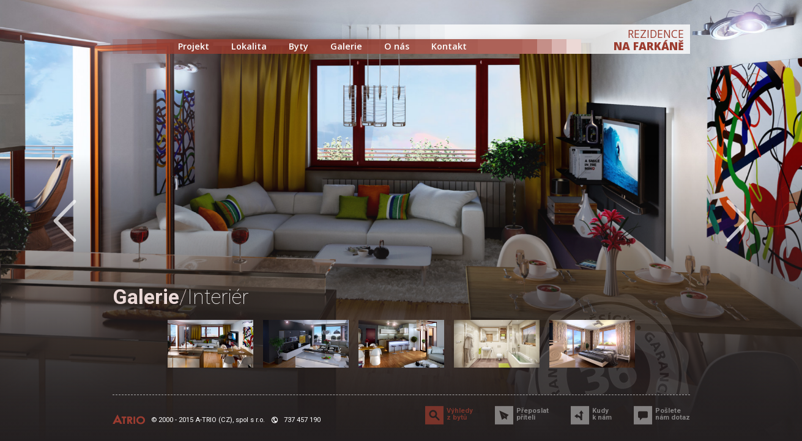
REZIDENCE (649, 39)
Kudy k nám (602, 414)
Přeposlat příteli (532, 414)
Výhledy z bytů (460, 414)
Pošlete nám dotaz (672, 414)
